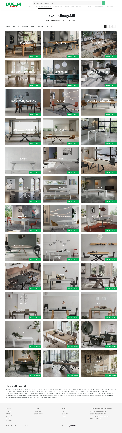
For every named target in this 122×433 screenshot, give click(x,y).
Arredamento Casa (45, 7)
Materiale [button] (25, 26)
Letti (63, 411)
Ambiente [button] (16, 26)
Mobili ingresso (10, 415)
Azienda (28, 7)
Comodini (64, 415)
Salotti (8, 413)
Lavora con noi (100, 7)
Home (47, 20)
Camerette (65, 413)
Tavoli (63, 20)
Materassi (64, 416)
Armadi (8, 418)
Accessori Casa (58, 7)
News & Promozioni (77, 7)
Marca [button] (8, 26)
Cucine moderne (38, 413)
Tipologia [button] (40, 26)
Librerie (8, 411)
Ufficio (66, 7)
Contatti (110, 7)
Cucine (35, 7)
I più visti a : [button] (49, 26)
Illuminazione (9, 420)
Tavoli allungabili (71, 20)
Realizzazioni (89, 7)
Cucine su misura (38, 415)
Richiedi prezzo (35, 56)
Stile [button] (32, 26)
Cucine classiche (38, 411)
